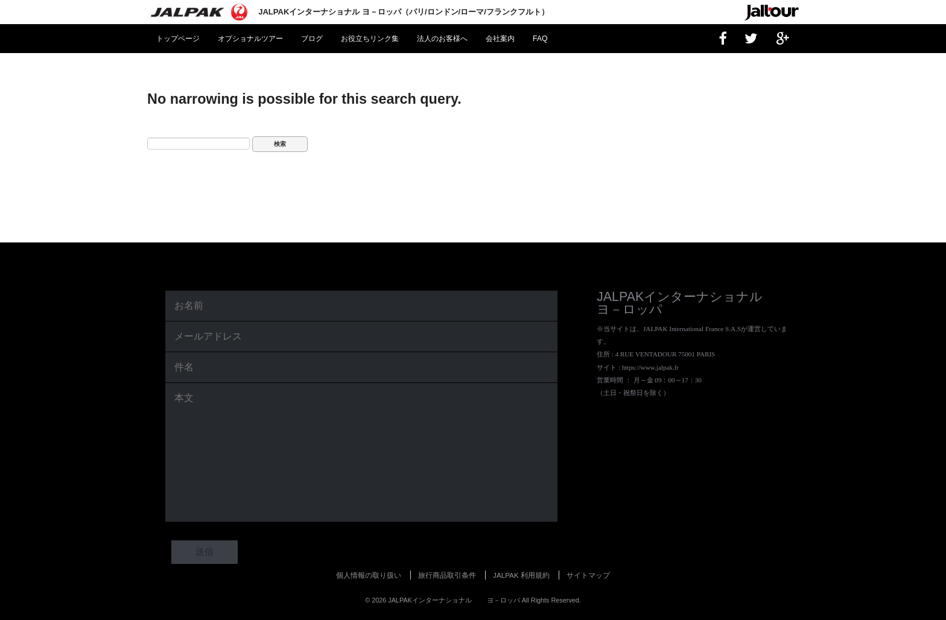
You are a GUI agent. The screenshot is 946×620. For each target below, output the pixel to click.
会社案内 (500, 38)
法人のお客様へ (442, 38)
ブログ (312, 38)
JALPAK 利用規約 (521, 575)
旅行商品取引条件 (447, 575)
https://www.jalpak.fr (650, 367)
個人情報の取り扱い (368, 575)
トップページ (178, 38)
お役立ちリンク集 (370, 38)
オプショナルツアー (250, 38)
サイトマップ (588, 575)
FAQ (540, 38)
